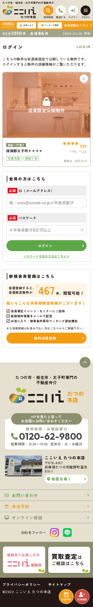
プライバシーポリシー (21, 584)
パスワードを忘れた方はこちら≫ (46, 256)
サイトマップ (59, 584)
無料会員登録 (45, 338)
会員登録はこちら (76, 25)
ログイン (45, 245)
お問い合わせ (21, 495)
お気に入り (26, 25)
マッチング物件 (50, 25)
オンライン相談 (23, 517)
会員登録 (82, 596)
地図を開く (59, 478)
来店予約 (66, 596)
